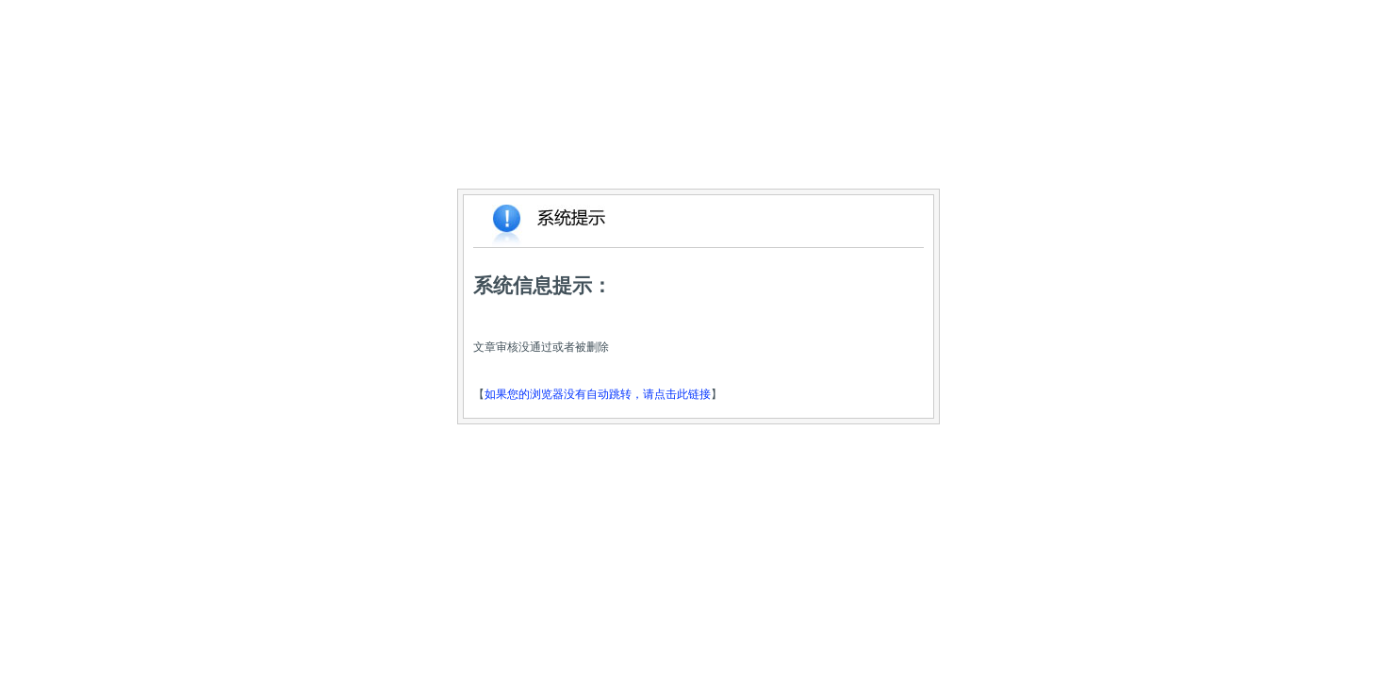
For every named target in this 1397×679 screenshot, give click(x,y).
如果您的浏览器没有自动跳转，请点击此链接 (598, 394)
